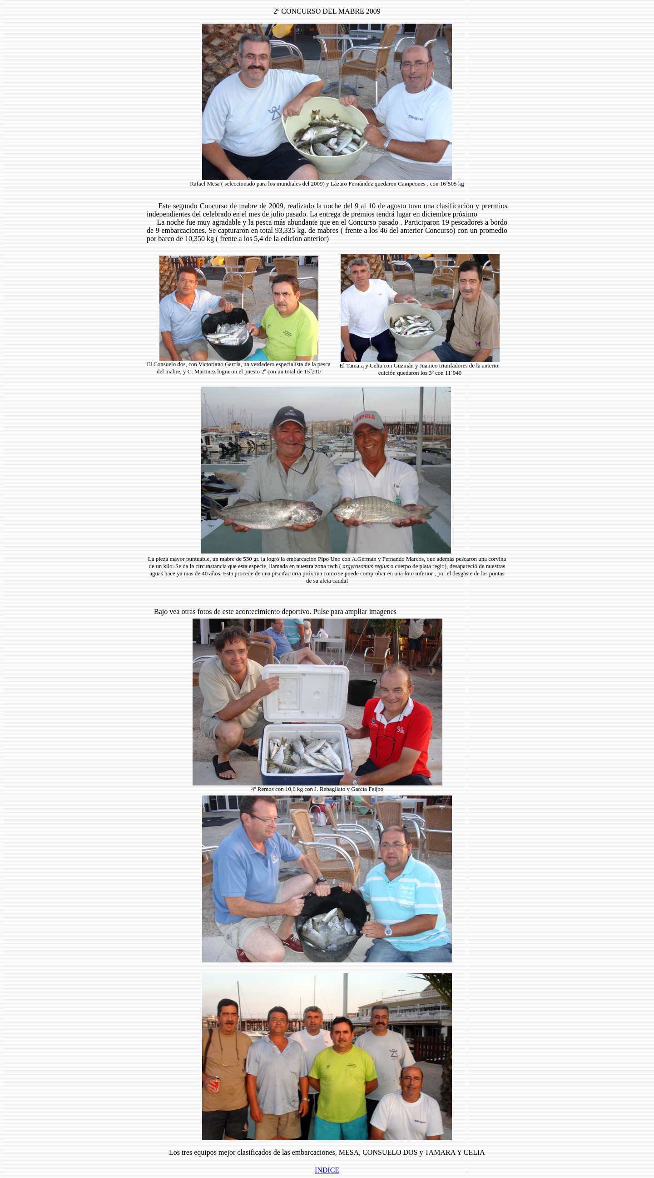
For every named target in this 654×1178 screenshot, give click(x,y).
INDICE (327, 1170)
